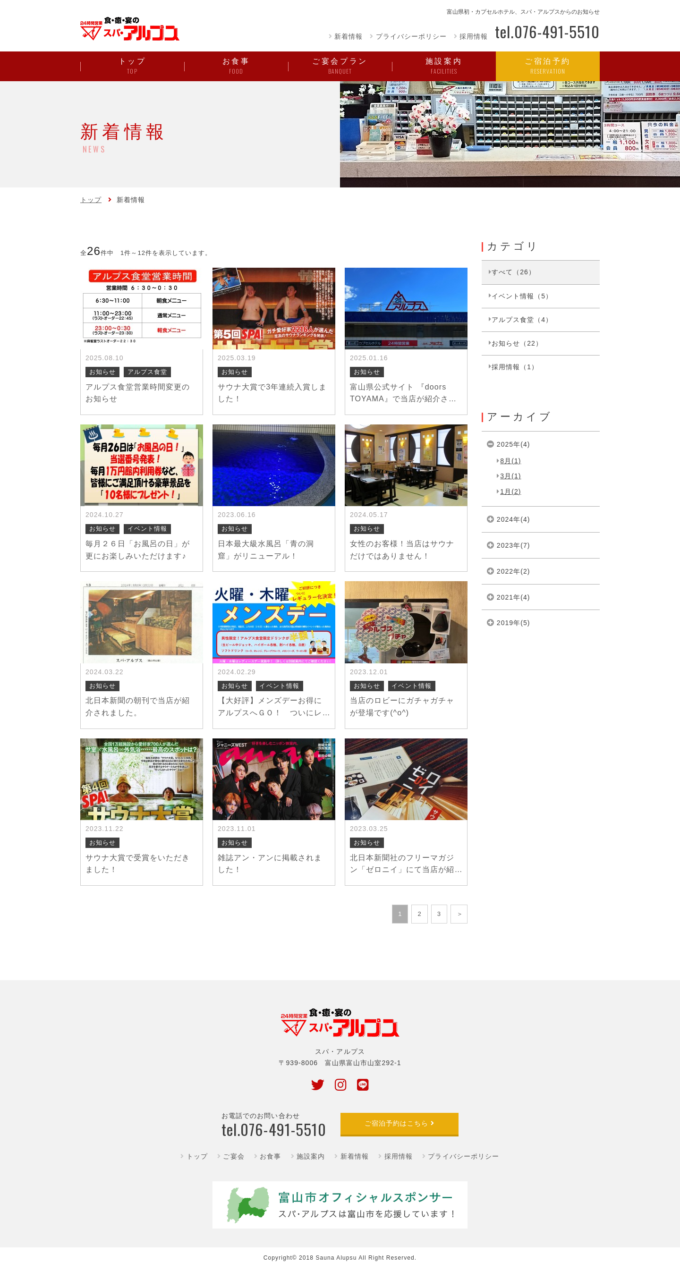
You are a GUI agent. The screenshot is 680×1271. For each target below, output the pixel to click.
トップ (91, 199)
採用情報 (473, 36)
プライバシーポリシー (411, 36)
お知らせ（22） (517, 343)
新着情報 (348, 36)
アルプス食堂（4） (522, 319)
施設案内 (311, 1156)
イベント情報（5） (522, 296)
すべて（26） (514, 272)
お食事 (270, 1156)
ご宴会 (233, 1156)
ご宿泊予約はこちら (396, 1123)
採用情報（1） (515, 367)
